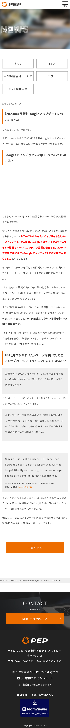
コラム (52, 76)
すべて (18, 63)
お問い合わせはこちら (41, 619)
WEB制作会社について (18, 76)
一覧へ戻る (35, 548)
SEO (52, 63)
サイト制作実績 (18, 89)
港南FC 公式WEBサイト (35, 685)
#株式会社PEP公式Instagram (35, 672)
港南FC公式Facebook (35, 678)
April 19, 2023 (25, 486)
